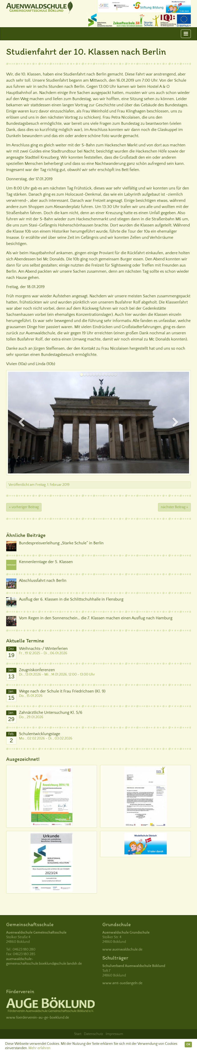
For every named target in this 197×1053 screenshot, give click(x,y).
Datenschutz (93, 1034)
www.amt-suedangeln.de (122, 983)
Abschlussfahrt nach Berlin (42, 580)
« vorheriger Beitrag (24, 507)
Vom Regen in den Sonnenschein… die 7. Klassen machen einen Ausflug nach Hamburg (95, 618)
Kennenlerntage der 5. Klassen (46, 561)
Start (77, 1034)
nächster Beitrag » (174, 507)
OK (188, 1044)
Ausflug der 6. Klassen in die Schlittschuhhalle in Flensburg (71, 599)
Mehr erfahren (39, 1048)
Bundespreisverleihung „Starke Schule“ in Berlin (61, 543)
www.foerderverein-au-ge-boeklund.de (37, 1018)
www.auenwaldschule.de (122, 949)
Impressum (114, 1034)
